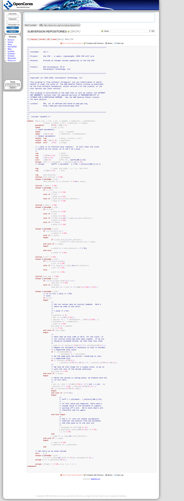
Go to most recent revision (72, 43)
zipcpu (75, 31)
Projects (11, 40)
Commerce (11, 53)
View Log (120, 43)
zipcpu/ (34, 39)
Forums (10, 42)
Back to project (30, 25)
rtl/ (48, 39)
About (10, 44)
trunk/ (42, 39)
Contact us (12, 60)
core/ (54, 39)
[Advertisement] (13, 71)
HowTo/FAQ (12, 46)
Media (10, 49)
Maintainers (12, 58)
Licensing (11, 51)
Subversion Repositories (47, 31)
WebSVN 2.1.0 (95, 479)
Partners (11, 56)
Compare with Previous (94, 43)
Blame (110, 43)
